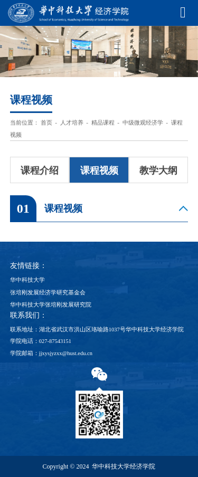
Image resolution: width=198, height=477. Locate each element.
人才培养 (71, 123)
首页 (46, 123)
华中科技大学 (27, 280)
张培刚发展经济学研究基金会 (48, 292)
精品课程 (103, 123)
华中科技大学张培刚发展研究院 (50, 305)
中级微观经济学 (142, 123)
